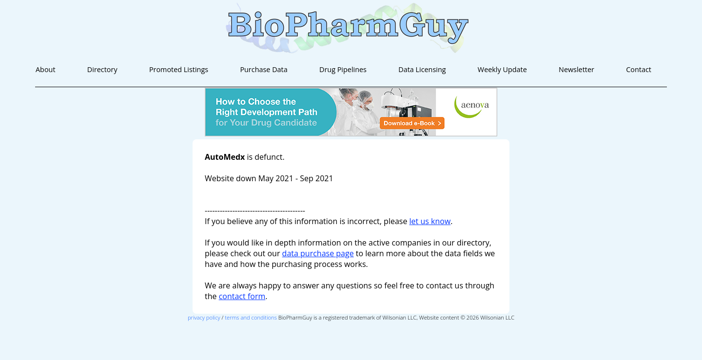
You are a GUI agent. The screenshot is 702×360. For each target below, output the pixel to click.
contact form (242, 296)
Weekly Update (502, 69)
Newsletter (576, 69)
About (46, 69)
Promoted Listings (178, 69)
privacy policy (204, 317)
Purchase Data (263, 69)
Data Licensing (422, 69)
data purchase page (318, 253)
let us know (430, 221)
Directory (102, 69)
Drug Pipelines (343, 69)
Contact (638, 69)
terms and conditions (251, 317)
